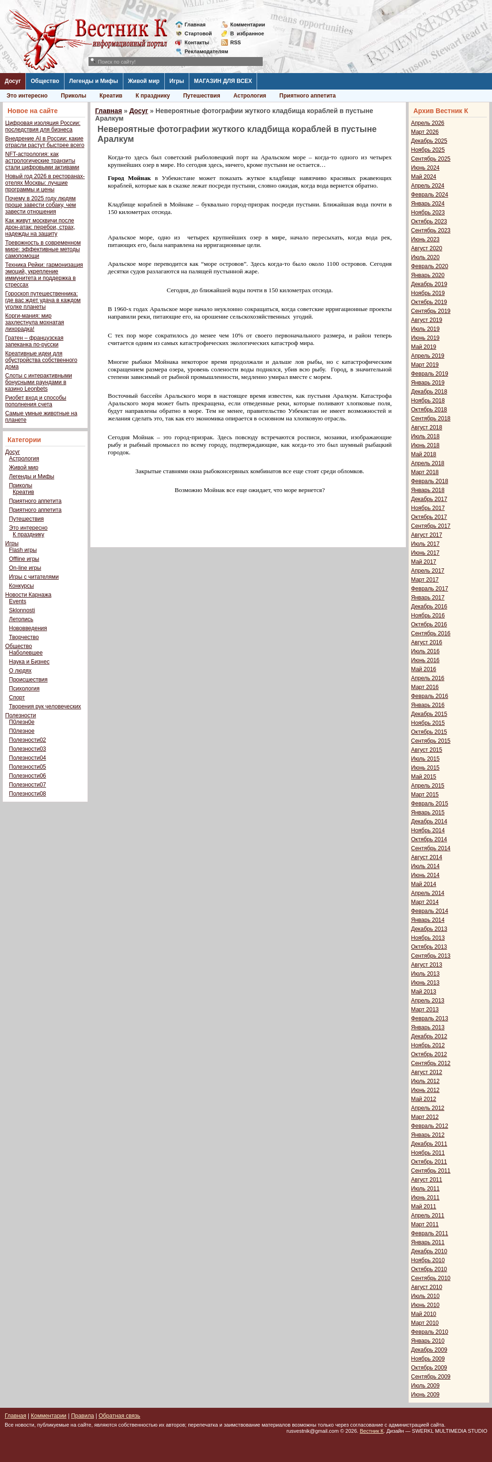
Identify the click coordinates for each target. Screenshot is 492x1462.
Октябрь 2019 (429, 302)
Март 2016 (425, 687)
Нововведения (28, 628)
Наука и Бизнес (29, 661)
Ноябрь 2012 (428, 1045)
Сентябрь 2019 (431, 311)
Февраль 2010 (429, 1332)
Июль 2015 (425, 759)
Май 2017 (423, 562)
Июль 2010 (425, 1296)
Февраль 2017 (429, 588)
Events (17, 601)
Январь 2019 (427, 382)
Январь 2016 (427, 705)
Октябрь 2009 (429, 1367)
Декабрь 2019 (429, 284)
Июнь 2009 (425, 1394)
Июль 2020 (425, 257)
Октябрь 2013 (429, 947)
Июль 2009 (425, 1385)
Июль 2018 (425, 436)
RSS (235, 42)
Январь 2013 (427, 1027)
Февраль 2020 (429, 266)
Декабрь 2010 (429, 1251)
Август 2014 (426, 857)
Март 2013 (425, 1009)
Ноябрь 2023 (428, 212)
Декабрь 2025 (429, 141)
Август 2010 (426, 1287)
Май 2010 (423, 1314)
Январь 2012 (427, 1135)
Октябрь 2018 (429, 409)
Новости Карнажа (28, 594)
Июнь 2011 (425, 1197)
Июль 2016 (425, 651)
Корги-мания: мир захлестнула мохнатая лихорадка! (34, 322)
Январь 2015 (427, 812)
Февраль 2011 (429, 1233)
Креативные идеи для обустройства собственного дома (41, 360)
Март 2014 (425, 902)
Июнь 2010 (425, 1305)
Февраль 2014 (429, 911)
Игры (176, 81)
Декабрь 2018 (429, 391)
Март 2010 (425, 1323)
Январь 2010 (427, 1341)
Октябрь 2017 (429, 517)
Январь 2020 (427, 275)
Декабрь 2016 (429, 606)
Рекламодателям (203, 51)
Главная (195, 24)
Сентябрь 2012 (431, 1063)
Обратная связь (119, 1416)
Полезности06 (27, 775)
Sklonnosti (22, 610)
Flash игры (23, 550)
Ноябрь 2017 (428, 508)
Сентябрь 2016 (431, 633)
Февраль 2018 (429, 481)
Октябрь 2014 (429, 839)
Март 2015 (425, 794)
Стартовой (198, 33)
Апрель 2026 (427, 123)
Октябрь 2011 (429, 1161)
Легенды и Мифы (93, 81)
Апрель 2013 (427, 1000)
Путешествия (201, 95)
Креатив (110, 95)
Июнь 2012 (425, 1090)
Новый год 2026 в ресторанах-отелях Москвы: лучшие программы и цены (45, 183)
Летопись (21, 619)
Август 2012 (426, 1072)
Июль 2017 (425, 544)
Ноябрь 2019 (428, 293)
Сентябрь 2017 (431, 526)
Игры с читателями (34, 577)
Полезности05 (27, 767)
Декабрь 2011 (429, 1144)
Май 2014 (423, 884)
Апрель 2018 (427, 463)
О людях (20, 670)
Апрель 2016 (427, 678)
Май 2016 (423, 669)
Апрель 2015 (427, 785)
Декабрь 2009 (429, 1350)
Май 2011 (423, 1206)
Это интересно (27, 95)
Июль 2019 (425, 329)
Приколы (73, 95)
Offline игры (24, 559)
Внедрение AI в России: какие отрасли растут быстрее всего (44, 141)
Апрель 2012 (427, 1108)
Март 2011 (425, 1224)
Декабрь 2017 (429, 499)
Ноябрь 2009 (428, 1358)
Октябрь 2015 (429, 732)
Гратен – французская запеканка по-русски (34, 341)
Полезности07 (27, 784)
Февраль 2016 (429, 696)
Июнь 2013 (425, 982)
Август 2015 (426, 750)
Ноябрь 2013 (428, 938)
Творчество (24, 637)
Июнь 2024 (425, 167)
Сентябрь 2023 (431, 230)
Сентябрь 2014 (431, 848)
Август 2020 (426, 248)
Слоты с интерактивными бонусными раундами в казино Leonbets (38, 382)
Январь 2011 (427, 1242)
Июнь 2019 (425, 338)
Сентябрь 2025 (431, 159)
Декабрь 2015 (429, 714)
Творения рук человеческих (45, 706)
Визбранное (247, 33)
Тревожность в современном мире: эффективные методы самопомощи (43, 249)
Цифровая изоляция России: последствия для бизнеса (43, 126)
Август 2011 (426, 1179)
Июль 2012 (425, 1081)
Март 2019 (425, 364)
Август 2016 (426, 642)
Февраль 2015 (429, 803)
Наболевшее (26, 652)
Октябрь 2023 (429, 221)
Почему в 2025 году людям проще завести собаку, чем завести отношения (40, 205)
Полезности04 (27, 758)
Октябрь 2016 (429, 624)
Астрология (250, 95)
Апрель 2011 (427, 1215)
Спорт (17, 697)
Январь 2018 (427, 490)
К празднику (153, 95)
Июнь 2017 (425, 553)
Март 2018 (425, 472)
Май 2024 (423, 176)
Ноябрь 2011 (428, 1153)
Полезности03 (27, 749)
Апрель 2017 (427, 570)
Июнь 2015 (425, 767)
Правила (82, 1416)
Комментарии (247, 24)
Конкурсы (21, 586)
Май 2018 (423, 454)
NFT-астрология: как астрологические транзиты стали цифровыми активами (42, 161)
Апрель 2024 (427, 185)
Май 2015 (423, 776)
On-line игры (25, 568)
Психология (24, 688)
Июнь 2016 (425, 660)
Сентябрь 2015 (431, 741)
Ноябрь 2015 (428, 723)
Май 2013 (423, 991)
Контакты (197, 42)
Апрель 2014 (427, 893)
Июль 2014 (425, 866)
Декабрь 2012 (429, 1036)
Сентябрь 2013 (431, 956)
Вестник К (372, 1431)
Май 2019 (423, 347)
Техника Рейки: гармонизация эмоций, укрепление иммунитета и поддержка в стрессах (44, 275)
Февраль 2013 (429, 1018)
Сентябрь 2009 (431, 1376)
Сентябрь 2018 (431, 418)
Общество (45, 81)
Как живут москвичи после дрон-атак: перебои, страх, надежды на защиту (40, 227)
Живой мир (144, 81)
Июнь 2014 (425, 875)
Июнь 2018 (425, 445)
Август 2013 (426, 964)
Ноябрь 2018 (428, 400)
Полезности (20, 715)
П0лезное (21, 731)
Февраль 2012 (429, 1126)
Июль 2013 (425, 973)
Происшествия (28, 679)
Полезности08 (27, 793)
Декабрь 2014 (429, 821)
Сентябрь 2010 (431, 1278)
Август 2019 (426, 320)
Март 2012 (425, 1117)
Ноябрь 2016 (428, 615)
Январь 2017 (427, 597)
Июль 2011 (425, 1188)
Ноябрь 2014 (428, 830)
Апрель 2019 (427, 356)
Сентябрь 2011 (431, 1170)
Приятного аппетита (307, 95)
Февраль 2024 (429, 194)
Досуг (13, 81)
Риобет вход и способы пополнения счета (35, 401)
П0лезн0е (21, 722)
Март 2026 (425, 132)
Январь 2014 (427, 920)
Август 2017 (426, 535)
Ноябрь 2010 (428, 1260)
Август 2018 (426, 427)
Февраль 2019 (429, 373)
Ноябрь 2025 (428, 150)
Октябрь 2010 (429, 1269)
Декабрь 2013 (429, 929)
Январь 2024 (427, 203)
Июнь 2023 (425, 239)
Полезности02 (27, 740)
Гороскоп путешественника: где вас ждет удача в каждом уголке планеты (43, 300)
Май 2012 (423, 1099)
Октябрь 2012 (429, 1054)
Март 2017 (425, 579)
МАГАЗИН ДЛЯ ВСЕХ (223, 81)
